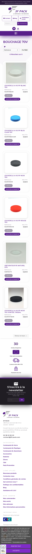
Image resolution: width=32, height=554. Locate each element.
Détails (9, 95)
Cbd (4, 462)
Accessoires (7, 454)
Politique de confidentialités (13, 485)
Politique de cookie (6, 539)
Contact (6, 18)
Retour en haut (21, 336)
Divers (5, 459)
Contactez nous (8, 476)
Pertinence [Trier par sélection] (11, 50)
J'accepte (16, 550)
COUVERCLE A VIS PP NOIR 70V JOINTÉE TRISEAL (14, 311)
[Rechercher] (10, 23)
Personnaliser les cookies (19, 542)
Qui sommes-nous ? (10, 482)
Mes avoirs (7, 501)
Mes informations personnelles (14, 507)
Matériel (6, 457)
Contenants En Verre (10, 445)
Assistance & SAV (24, 18)
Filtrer (25, 50)
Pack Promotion (8, 465)
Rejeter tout (16, 546)
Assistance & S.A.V (9, 490)
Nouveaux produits (9, 473)
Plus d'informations (6, 542)
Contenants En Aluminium (12, 451)
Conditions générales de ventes (14, 479)
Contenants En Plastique (11, 448)
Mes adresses (8, 504)
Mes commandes (9, 498)
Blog (15, 18)
